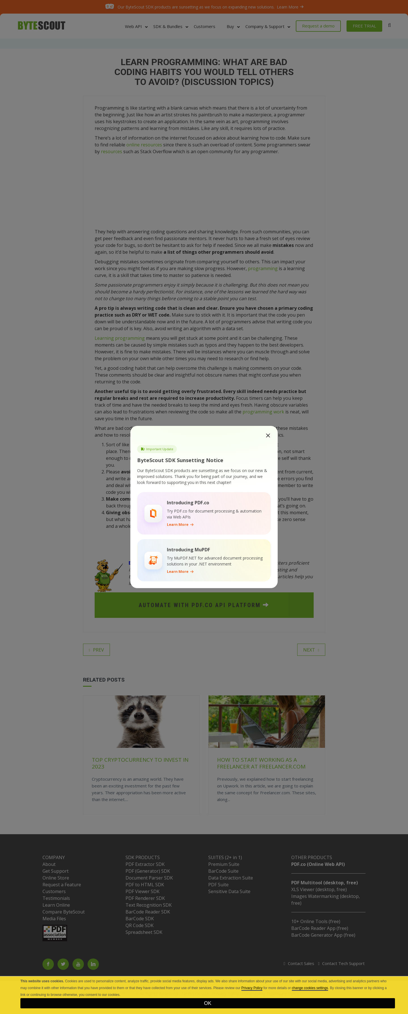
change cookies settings (310, 988)
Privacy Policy (252, 988)
